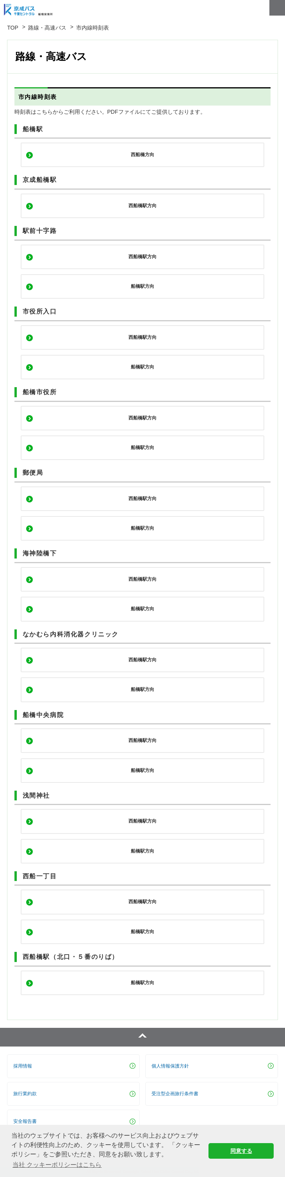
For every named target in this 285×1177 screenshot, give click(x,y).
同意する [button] (241, 1151)
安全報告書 (25, 1121)
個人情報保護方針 (170, 1066)
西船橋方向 (142, 154)
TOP (12, 28)
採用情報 (22, 1066)
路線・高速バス (47, 28)
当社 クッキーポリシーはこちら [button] (57, 1164)
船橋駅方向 (142, 286)
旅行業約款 (25, 1093)
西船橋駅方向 (142, 205)
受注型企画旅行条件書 (174, 1093)
